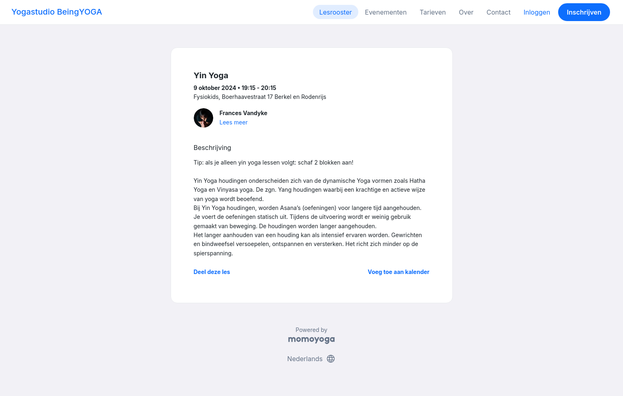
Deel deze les (212, 271)
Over (466, 12)
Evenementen (386, 12)
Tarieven (433, 12)
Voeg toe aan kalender (398, 271)
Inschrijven (584, 12)
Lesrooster (335, 12)
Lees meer (234, 122)
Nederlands (311, 359)
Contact (498, 12)
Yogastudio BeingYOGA (56, 12)
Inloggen (537, 12)
